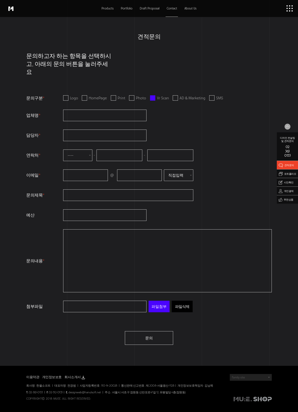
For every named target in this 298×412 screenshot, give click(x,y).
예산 (30, 215)
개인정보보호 (52, 377)
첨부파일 (34, 306)
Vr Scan (159, 98)
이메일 (33, 175)
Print (118, 98)
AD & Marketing (189, 98)
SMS (216, 98)
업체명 (33, 115)
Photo (137, 98)
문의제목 (35, 195)
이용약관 (32, 377)
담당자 (33, 135)
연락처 (33, 155)
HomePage (94, 98)
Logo (70, 98)
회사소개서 (75, 377)
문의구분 (35, 98)
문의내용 (35, 260)
